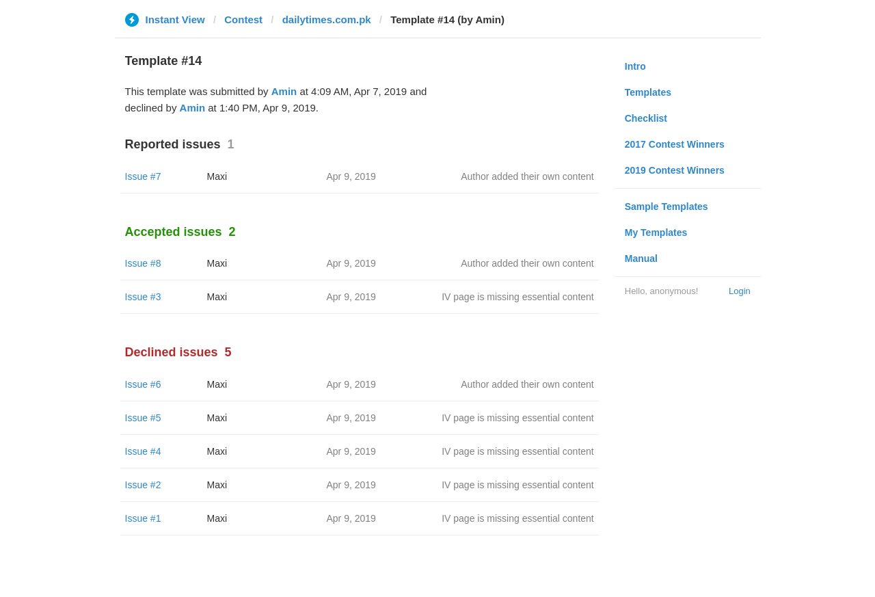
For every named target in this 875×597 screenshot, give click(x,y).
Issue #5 (143, 417)
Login (740, 291)
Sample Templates (666, 206)
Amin (284, 91)
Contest (243, 19)
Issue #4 (143, 451)
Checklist (646, 118)
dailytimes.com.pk (326, 19)
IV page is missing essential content (518, 296)
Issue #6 (143, 384)
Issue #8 (143, 263)
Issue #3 (143, 296)
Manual (641, 258)
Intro (635, 66)
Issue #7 (143, 176)
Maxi (217, 176)
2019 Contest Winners (675, 170)
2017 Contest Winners (675, 144)
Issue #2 (143, 484)
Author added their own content (527, 176)
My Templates (656, 232)
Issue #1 (143, 518)
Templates (648, 92)
